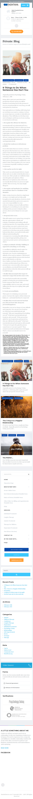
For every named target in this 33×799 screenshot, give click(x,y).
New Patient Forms (16, 549)
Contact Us (8, 535)
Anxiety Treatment (9, 521)
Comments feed (8, 652)
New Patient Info (10, 487)
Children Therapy (9, 619)
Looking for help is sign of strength (14, 592)
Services (7, 510)
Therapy (6, 637)
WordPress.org (8, 654)
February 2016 (8, 605)
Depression (21, 435)
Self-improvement (9, 632)
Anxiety (5, 435)
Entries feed (7, 650)
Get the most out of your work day (13, 594)
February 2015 (8, 607)
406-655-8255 (16, 31)
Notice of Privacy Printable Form (13, 497)
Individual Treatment (10, 514)
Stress (26, 80)
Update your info (16, 560)
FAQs (5, 506)
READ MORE (5, 748)
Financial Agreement (11, 683)
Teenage (6, 635)
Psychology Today (8, 80)
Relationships (18, 80)
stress (13, 82)
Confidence (12, 435)
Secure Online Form (9, 490)
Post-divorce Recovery (10, 531)
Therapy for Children (10, 524)
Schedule (16, 555)
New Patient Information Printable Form (15, 494)
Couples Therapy (9, 517)
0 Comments (12, 84)
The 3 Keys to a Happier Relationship (12, 422)
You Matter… (8, 458)
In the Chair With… (10, 539)
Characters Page (9, 483)
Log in (6, 648)
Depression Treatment (10, 528)
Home (6, 479)
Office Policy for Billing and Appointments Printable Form (16, 502)
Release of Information (12, 687)
